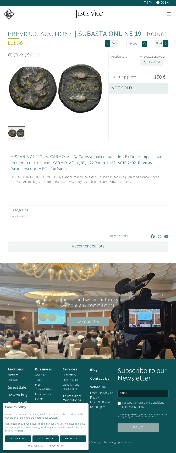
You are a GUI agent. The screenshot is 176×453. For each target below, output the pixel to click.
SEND (138, 428)
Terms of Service (142, 417)
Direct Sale (17, 387)
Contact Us (88, 322)
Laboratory (69, 375)
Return (157, 34)
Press (38, 385)
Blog (94, 370)
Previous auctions (40, 34)
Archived (13, 380)
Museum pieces (44, 394)
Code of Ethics (44, 389)
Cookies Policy (35, 446)
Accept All (18, 439)
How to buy (18, 395)
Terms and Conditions (150, 403)
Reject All (73, 439)
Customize (45, 439)
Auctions (13, 375)
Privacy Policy (135, 407)
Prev (114, 43)
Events (39, 399)
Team (38, 380)
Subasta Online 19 (109, 34)
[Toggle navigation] (169, 14)
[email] (143, 393)
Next (159, 43)
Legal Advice (70, 380)
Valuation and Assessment (71, 387)
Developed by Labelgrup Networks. (112, 442)
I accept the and (143, 405)
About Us (40, 375)
